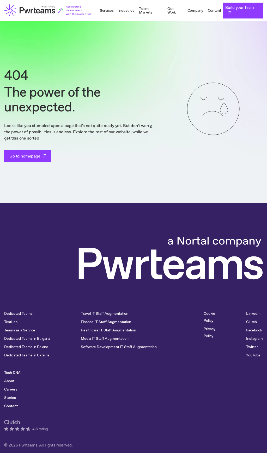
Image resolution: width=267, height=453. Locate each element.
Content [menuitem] (214, 10)
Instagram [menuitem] (254, 338)
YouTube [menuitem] (253, 355)
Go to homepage (24, 156)
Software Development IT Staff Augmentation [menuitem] (119, 346)
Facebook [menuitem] (254, 330)
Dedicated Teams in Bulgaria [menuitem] (27, 338)
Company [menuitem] (195, 10)
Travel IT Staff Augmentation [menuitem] (104, 313)
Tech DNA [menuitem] (12, 372)
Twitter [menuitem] (252, 346)
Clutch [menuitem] (251, 321)
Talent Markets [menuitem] (145, 10)
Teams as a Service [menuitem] (19, 330)
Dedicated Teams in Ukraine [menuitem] (27, 355)
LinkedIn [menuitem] (253, 313)
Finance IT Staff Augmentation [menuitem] (106, 321)
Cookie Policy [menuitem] (209, 317)
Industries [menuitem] (126, 10)
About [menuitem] (9, 380)
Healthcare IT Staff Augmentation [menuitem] (108, 330)
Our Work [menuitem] (171, 10)
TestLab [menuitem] (10, 321)
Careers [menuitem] (10, 389)
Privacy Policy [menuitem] (209, 332)
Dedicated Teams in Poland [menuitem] (26, 346)
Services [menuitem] (107, 10)
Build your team (239, 7)
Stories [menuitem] (10, 397)
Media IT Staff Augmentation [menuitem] (105, 338)
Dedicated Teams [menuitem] (18, 313)
